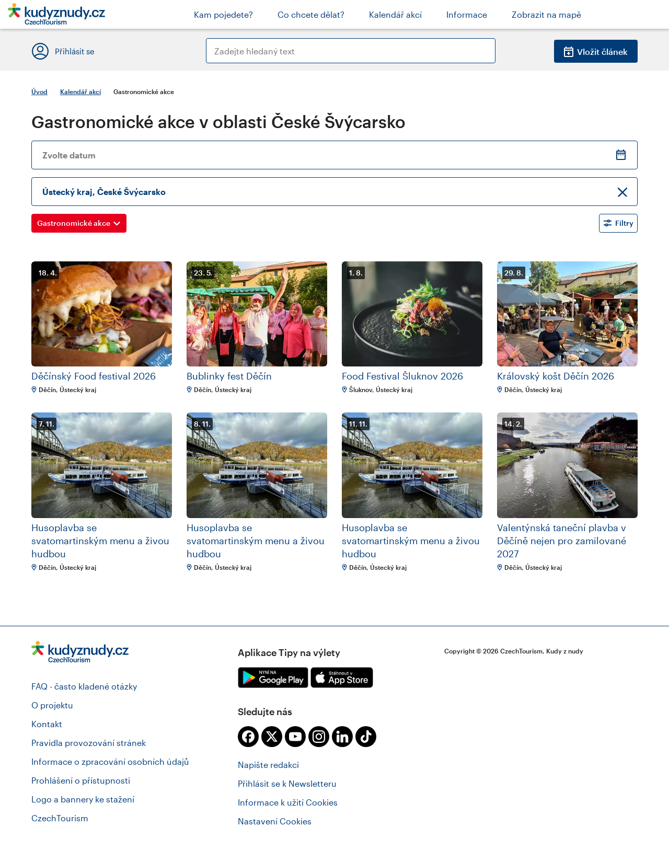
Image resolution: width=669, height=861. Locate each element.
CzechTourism (59, 818)
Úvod (39, 91)
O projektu (52, 705)
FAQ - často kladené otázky (84, 686)
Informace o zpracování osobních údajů (110, 761)
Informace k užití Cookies (288, 802)
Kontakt (46, 724)
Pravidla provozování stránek (88, 743)
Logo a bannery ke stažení (82, 799)
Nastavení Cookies (275, 821)
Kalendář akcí (80, 91)
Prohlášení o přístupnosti (80, 780)
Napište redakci (268, 765)
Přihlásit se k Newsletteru (287, 783)
